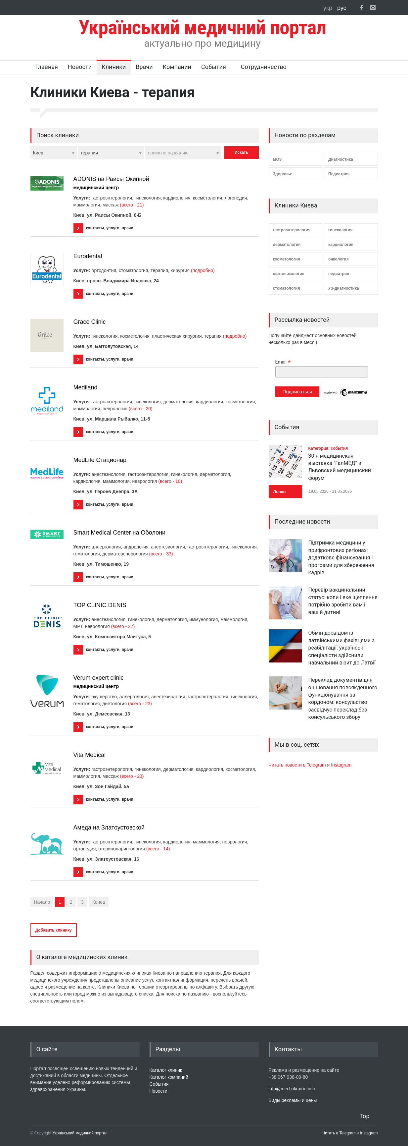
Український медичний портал (80, 1133)
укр (328, 8)
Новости (80, 66)
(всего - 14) (158, 848)
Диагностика (340, 159)
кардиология (340, 244)
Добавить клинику (53, 930)
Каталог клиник (166, 1070)
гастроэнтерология (292, 230)
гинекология (340, 230)
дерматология (287, 244)
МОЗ (277, 159)
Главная (46, 66)
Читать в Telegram (339, 1133)
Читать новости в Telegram (298, 765)
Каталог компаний (169, 1077)
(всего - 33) (161, 553)
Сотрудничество (264, 66)
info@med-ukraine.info (292, 1088)
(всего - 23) (140, 703)
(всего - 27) (123, 626)
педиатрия (338, 273)
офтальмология (288, 273)
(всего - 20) (141, 408)
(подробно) (203, 270)
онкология (338, 259)
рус (341, 8)
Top (364, 1116)
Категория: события (328, 448)
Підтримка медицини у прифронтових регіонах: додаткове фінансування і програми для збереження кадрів (341, 558)
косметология (286, 259)
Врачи (144, 66)
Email (283, 362)
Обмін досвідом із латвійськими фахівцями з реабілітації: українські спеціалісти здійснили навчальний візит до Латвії (342, 648)
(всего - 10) (170, 481)
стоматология (286, 288)
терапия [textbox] (89, 152)
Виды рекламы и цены (293, 1100)
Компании (177, 66)
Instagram (341, 765)
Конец (98, 902)
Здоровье (283, 174)
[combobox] (53, 152)
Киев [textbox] (38, 152)
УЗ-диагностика (343, 288)
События (213, 66)
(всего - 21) (132, 204)
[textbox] (183, 152)
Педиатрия (339, 174)
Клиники (114, 66)
